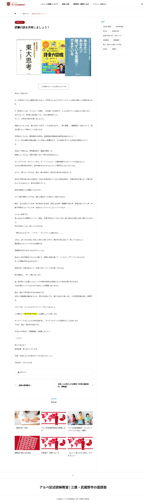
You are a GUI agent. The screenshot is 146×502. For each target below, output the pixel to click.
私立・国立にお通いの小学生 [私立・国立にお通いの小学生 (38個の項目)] (112, 44)
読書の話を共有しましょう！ (32, 27)
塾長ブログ (20, 22)
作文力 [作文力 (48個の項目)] (105, 31)
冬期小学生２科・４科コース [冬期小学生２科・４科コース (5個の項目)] (112, 35)
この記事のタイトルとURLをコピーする (54, 86)
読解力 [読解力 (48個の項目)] (114, 49)
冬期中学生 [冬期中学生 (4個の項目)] (115, 31)
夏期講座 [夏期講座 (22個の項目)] (116, 40)
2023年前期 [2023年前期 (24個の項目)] (119, 26)
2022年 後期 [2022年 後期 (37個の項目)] (107, 26)
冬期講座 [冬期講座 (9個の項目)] (106, 40)
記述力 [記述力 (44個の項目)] (105, 49)
